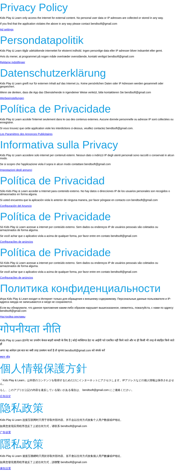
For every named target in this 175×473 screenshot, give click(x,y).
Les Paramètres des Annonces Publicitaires (26, 134)
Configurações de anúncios (16, 241)
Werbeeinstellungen (12, 98)
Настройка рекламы (12, 316)
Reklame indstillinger (12, 62)
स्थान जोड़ (5, 356)
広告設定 (5, 396)
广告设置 (5, 432)
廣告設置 (5, 468)
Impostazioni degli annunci (16, 170)
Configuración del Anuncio (16, 205)
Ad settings (6, 29)
